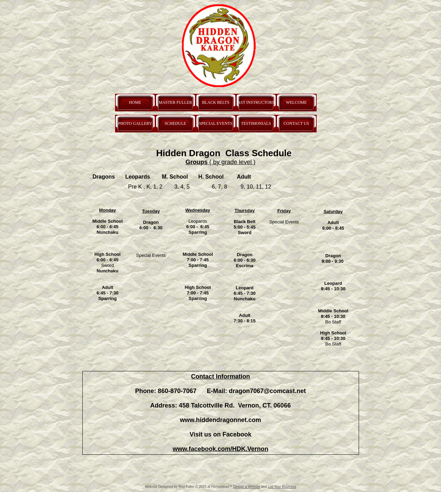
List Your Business (282, 487)
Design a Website (246, 487)
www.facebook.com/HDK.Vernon (220, 448)
